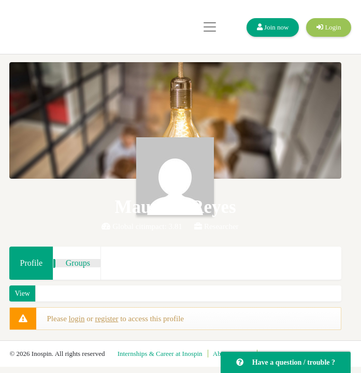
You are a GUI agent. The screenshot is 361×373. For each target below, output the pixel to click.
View (22, 293)
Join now (273, 27)
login (77, 318)
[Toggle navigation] (210, 27)
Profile (31, 263)
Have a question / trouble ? (285, 362)
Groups (78, 263)
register (106, 318)
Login (328, 27)
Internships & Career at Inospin (160, 353)
